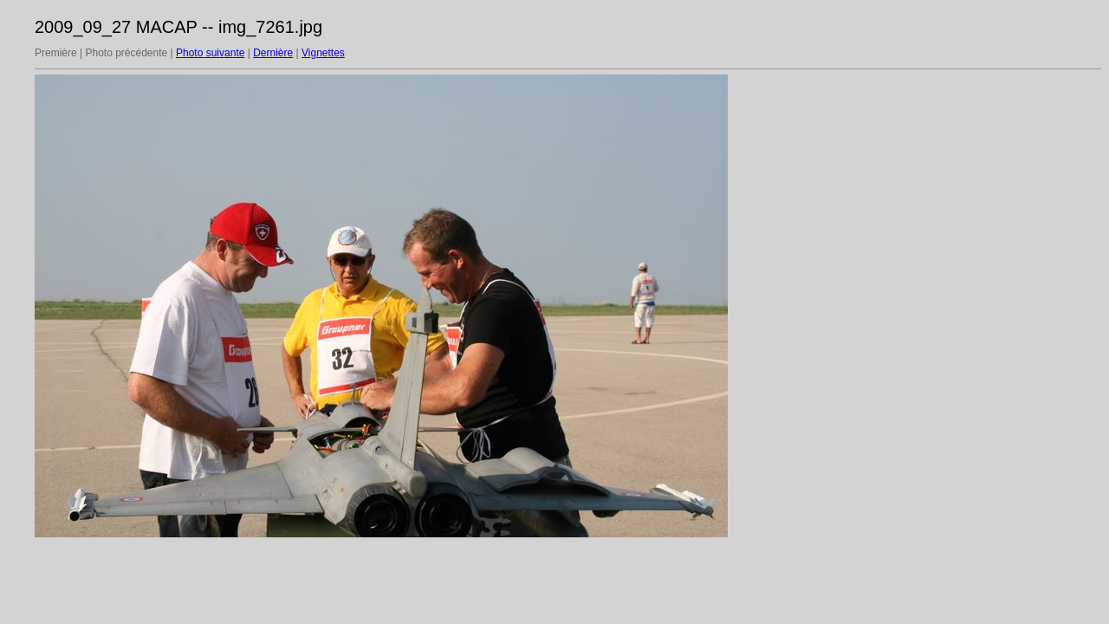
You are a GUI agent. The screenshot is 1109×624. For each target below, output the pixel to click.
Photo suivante (210, 53)
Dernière (273, 53)
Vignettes (323, 53)
